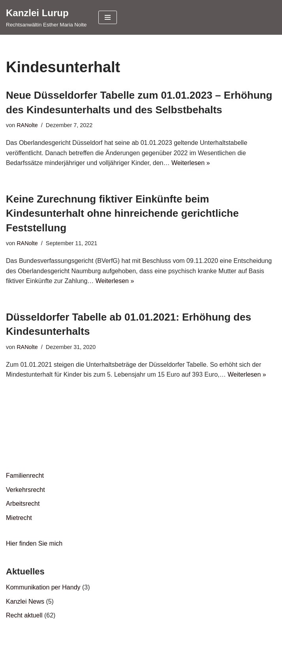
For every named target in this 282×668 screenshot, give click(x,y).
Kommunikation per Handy (43, 587)
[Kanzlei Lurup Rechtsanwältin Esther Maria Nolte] (46, 17)
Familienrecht (25, 475)
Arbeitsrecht (22, 503)
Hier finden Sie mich (34, 543)
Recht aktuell (24, 615)
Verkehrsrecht (25, 489)
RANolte (27, 125)
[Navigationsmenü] (107, 17)
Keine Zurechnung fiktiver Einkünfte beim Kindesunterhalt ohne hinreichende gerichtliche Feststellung (122, 213)
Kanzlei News (25, 601)
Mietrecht (19, 517)
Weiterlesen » (190, 162)
